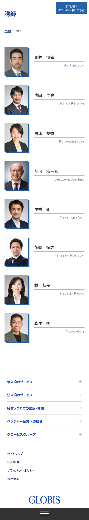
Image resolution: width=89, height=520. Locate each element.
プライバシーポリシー (21, 470)
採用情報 (13, 479)
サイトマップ (15, 453)
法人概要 (13, 462)
